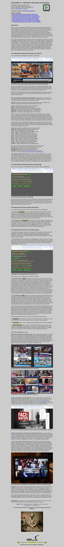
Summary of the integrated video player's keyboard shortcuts (26, 16)
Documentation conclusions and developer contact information (26, 21)
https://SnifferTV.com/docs (21, 8)
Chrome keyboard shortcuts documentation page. (33, 151)
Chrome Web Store (30, 10)
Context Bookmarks (42, 401)
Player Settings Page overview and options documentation (25, 18)
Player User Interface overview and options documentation (25, 15)
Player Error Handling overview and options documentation (25, 19)
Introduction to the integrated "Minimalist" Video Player (24, 14)
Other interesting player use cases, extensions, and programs (26, 20)
